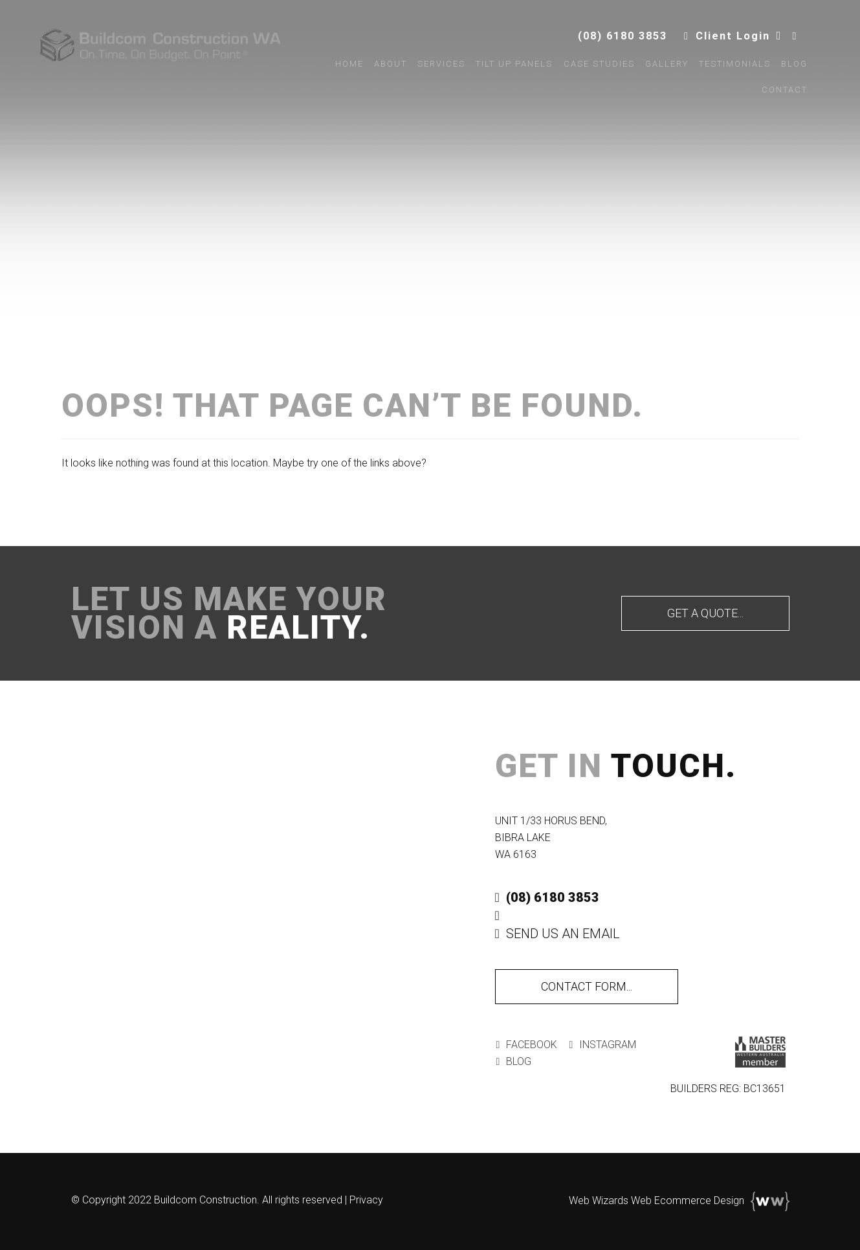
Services (437, 69)
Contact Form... (586, 986)
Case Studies (594, 69)
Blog (789, 69)
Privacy (366, 1200)
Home (344, 69)
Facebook (526, 1044)
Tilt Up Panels (509, 69)
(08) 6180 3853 (607, 40)
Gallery (661, 69)
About (385, 69)
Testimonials (730, 69)
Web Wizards (598, 1200)
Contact (779, 95)
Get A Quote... (705, 613)
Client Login (718, 40)
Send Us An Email (557, 933)
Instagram (598, 1044)
